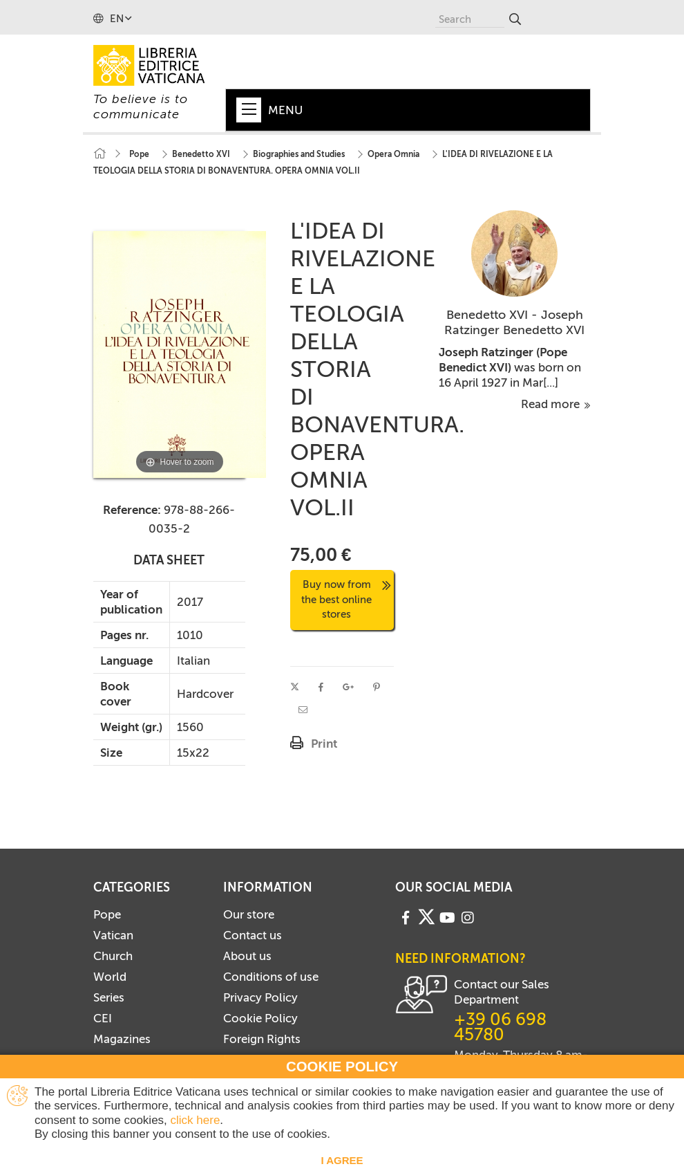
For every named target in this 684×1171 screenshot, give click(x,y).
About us (247, 956)
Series (108, 997)
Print (324, 743)
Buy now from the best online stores (346, 599)
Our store (248, 914)
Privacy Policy (260, 997)
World (109, 977)
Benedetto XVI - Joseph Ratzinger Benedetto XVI (514, 322)
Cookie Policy (260, 1018)
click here (195, 1120)
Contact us (252, 935)
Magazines (122, 1039)
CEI (102, 1018)
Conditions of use (271, 977)
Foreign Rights (262, 1039)
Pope (107, 914)
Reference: (132, 510)
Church (113, 956)
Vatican (113, 935)
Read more (556, 404)
